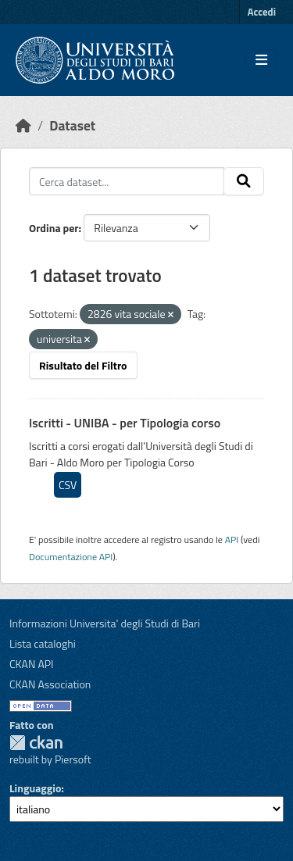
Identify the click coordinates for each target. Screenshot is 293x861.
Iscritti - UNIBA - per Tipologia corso (124, 422)
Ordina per (54, 228)
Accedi (262, 12)
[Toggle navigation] (261, 60)
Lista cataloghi (42, 643)
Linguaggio (35, 788)
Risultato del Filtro (83, 365)
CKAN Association (50, 684)
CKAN (36, 742)
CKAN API (31, 664)
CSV (68, 485)
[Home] (23, 125)
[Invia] (243, 181)
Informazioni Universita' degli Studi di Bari (104, 623)
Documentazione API (71, 556)
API (232, 539)
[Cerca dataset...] (126, 181)
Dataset (72, 125)
